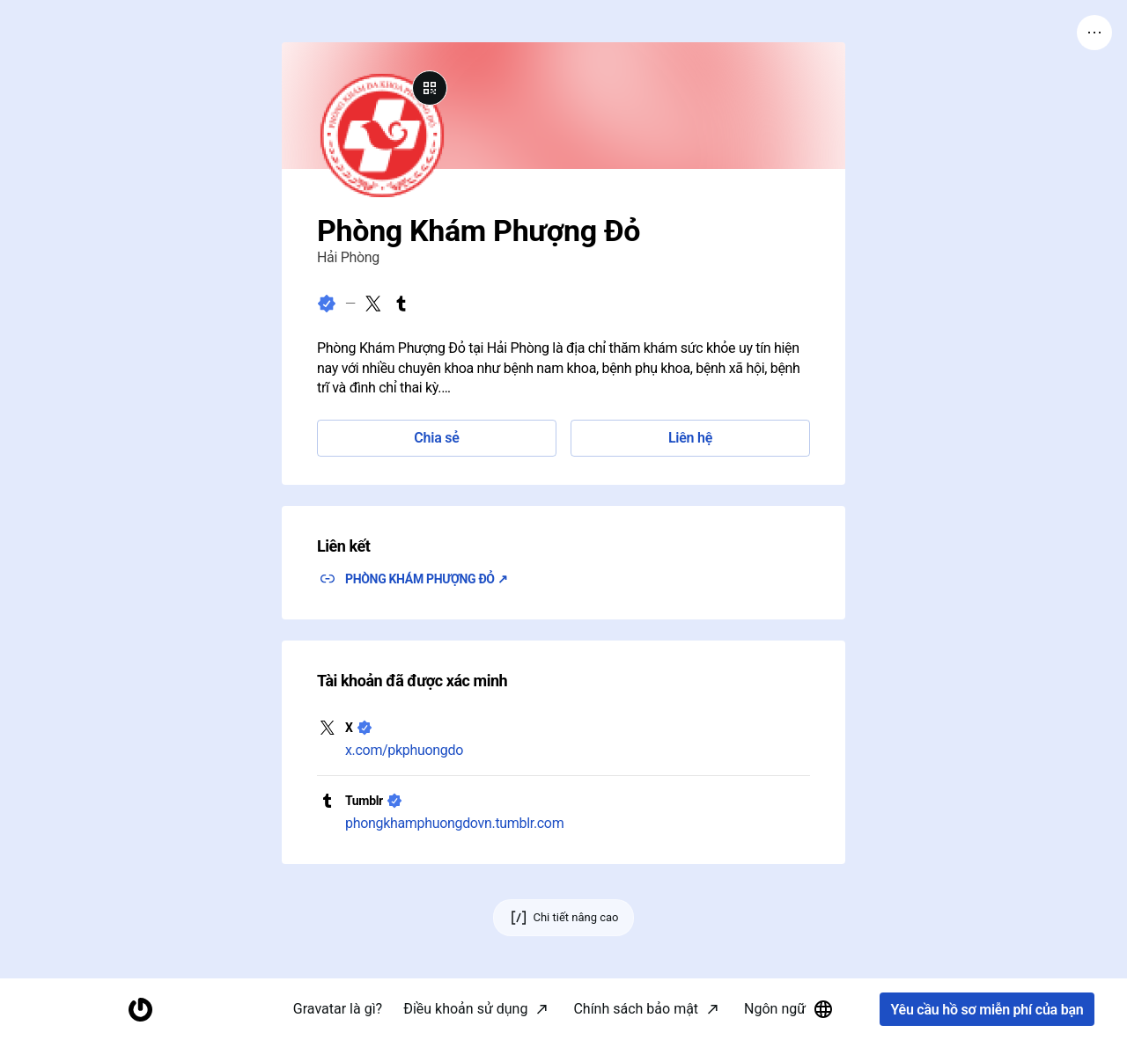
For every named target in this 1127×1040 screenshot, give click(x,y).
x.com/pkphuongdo (404, 750)
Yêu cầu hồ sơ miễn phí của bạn (986, 1009)
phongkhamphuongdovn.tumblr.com (454, 823)
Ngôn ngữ (789, 1009)
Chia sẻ (436, 437)
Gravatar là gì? (337, 1008)
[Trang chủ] (140, 1010)
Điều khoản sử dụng (465, 1008)
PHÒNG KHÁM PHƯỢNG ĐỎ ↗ (426, 579)
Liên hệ (690, 437)
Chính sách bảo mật (635, 1008)
